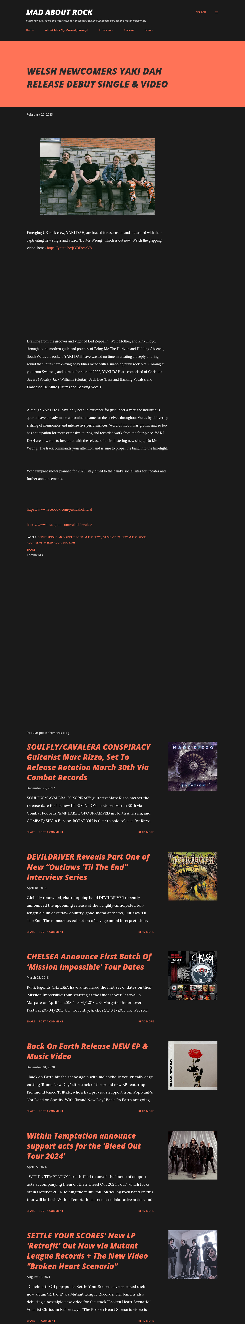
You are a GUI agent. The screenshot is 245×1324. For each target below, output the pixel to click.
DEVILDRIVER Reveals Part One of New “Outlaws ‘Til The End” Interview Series (88, 866)
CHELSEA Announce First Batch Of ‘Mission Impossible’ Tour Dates (89, 961)
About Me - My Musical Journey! (66, 30)
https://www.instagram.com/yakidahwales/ (59, 524)
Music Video (111, 537)
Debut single (47, 537)
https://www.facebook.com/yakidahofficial (59, 509)
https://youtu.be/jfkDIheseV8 (69, 248)
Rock (142, 537)
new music (129, 537)
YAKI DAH (69, 542)
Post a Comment (51, 832)
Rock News (34, 542)
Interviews (106, 30)
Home (30, 30)
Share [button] (31, 549)
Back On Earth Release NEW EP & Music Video (87, 1051)
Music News (92, 537)
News (149, 30)
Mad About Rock (59, 12)
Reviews (129, 30)
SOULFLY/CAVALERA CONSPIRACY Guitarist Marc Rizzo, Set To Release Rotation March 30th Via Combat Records (88, 762)
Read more (146, 832)
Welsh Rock (52, 542)
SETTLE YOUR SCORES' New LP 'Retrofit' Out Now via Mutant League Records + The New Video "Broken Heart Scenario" (87, 1250)
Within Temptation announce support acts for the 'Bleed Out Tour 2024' (84, 1145)
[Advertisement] (91, 683)
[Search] (201, 12)
